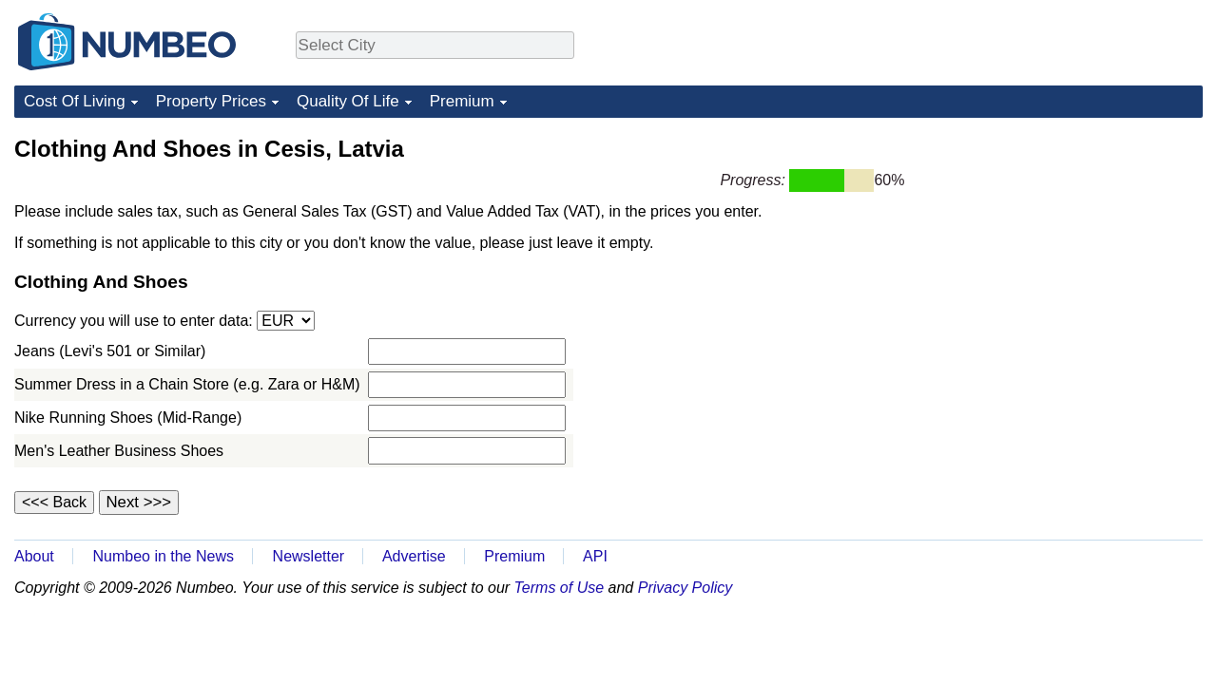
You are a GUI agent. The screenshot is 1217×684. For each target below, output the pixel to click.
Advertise (414, 556)
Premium (462, 101)
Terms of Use (559, 588)
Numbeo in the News (163, 556)
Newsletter (309, 556)
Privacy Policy (685, 588)
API (595, 556)
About (34, 556)
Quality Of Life (348, 101)
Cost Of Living (75, 101)
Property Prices (211, 101)
